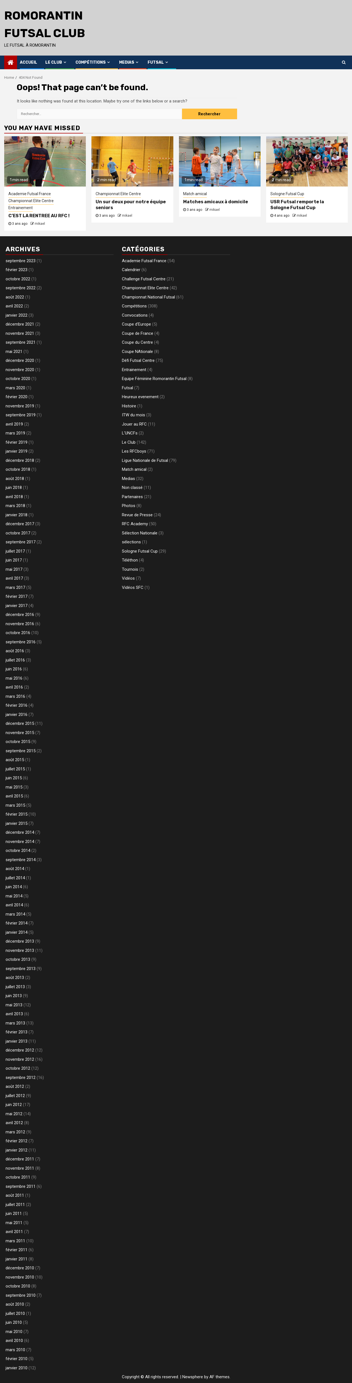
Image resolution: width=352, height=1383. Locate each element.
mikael (40, 224)
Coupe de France (137, 333)
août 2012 (15, 1086)
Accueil (28, 62)
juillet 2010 (15, 1313)
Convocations (135, 315)
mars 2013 (15, 1023)
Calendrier (131, 269)
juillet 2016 (15, 660)
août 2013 (15, 977)
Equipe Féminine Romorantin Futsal (154, 378)
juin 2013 (14, 995)
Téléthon (130, 560)
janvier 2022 (16, 315)
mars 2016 (15, 696)
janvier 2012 (16, 1150)
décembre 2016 (20, 614)
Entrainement (20, 208)
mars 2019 (15, 433)
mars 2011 (15, 1240)
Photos (128, 505)
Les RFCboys (134, 451)
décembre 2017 (20, 523)
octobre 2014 (18, 850)
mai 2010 (14, 1331)
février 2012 (16, 1140)
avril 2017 (14, 578)
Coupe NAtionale (137, 351)
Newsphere (192, 1376)
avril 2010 (14, 1340)
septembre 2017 (21, 541)
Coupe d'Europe (136, 324)
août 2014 (15, 868)
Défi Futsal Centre (138, 360)
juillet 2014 (15, 877)
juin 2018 (14, 487)
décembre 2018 (20, 460)
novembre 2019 (20, 406)
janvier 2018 (16, 514)
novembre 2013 (20, 950)
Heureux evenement (140, 396)
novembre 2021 (20, 333)
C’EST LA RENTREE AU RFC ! (39, 215)
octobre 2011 (18, 1177)
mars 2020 (15, 387)
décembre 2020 (20, 360)
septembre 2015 (21, 750)
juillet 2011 (15, 1204)
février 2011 (16, 1249)
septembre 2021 (21, 342)
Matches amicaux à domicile (215, 201)
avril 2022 (14, 306)
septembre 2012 (21, 1077)
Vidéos (128, 578)
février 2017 (16, 596)
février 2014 (16, 923)
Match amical (195, 194)
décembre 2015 (20, 723)
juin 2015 (14, 777)
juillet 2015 (15, 768)
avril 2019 (14, 424)
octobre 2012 (18, 1068)
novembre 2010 (20, 1277)
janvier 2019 (16, 451)
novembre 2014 (20, 841)
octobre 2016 (18, 632)
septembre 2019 (21, 414)
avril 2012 (14, 1122)
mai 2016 (14, 678)
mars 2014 (15, 914)
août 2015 (15, 759)
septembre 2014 (21, 859)
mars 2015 (15, 805)
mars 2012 (15, 1131)
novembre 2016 (20, 623)
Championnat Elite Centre (31, 201)
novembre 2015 (20, 732)
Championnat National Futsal (148, 297)
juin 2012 (14, 1104)
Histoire (129, 406)
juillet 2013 (15, 986)
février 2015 (16, 814)
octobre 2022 (18, 278)
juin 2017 (14, 560)
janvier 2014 (16, 932)
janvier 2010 (16, 1367)
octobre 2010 (18, 1286)
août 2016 (15, 650)
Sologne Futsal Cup (287, 194)
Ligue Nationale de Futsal (145, 460)
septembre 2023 (21, 260)
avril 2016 (14, 687)
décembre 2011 (20, 1159)
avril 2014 (14, 904)
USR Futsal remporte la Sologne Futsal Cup (297, 204)
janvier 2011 (16, 1259)
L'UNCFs (130, 433)
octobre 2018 (18, 469)
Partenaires (132, 496)
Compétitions (90, 62)
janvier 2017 (16, 605)
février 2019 (16, 442)
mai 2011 (14, 1222)
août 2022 (15, 297)
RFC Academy (135, 523)
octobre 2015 (18, 741)
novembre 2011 (20, 1168)
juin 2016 (14, 669)
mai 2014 (14, 896)
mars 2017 (15, 587)
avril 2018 (14, 496)
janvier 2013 (16, 1041)
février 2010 (16, 1358)
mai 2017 (14, 569)
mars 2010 (15, 1349)
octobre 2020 (18, 378)
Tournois (130, 569)
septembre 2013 (21, 968)
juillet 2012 (15, 1095)
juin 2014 (14, 886)
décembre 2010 (20, 1267)
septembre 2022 (21, 287)
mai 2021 (14, 351)
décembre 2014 (20, 832)
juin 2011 (14, 1213)
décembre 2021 (20, 324)
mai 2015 (14, 787)
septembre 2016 (21, 641)
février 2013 (16, 1032)
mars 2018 (15, 505)
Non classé (132, 487)
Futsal (156, 62)
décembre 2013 (20, 941)
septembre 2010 (21, 1295)
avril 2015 (14, 796)
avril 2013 (14, 1013)
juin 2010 (14, 1322)
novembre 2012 (20, 1059)
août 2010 (15, 1304)
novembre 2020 (20, 369)
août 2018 (15, 478)
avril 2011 (14, 1231)
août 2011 (15, 1195)
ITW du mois (133, 414)
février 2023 (16, 269)
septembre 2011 (21, 1186)
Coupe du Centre (137, 342)
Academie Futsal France (29, 194)
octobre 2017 (18, 533)
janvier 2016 (16, 714)
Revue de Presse (137, 514)
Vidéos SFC (132, 587)
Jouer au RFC (134, 424)
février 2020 (16, 396)
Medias (126, 62)
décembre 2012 (20, 1050)
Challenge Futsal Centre (144, 278)
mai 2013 (14, 1004)
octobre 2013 (18, 959)
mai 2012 (14, 1113)
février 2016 (16, 705)
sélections (131, 541)
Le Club (53, 62)
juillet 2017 (15, 551)
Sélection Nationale (139, 533)
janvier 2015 (16, 823)
